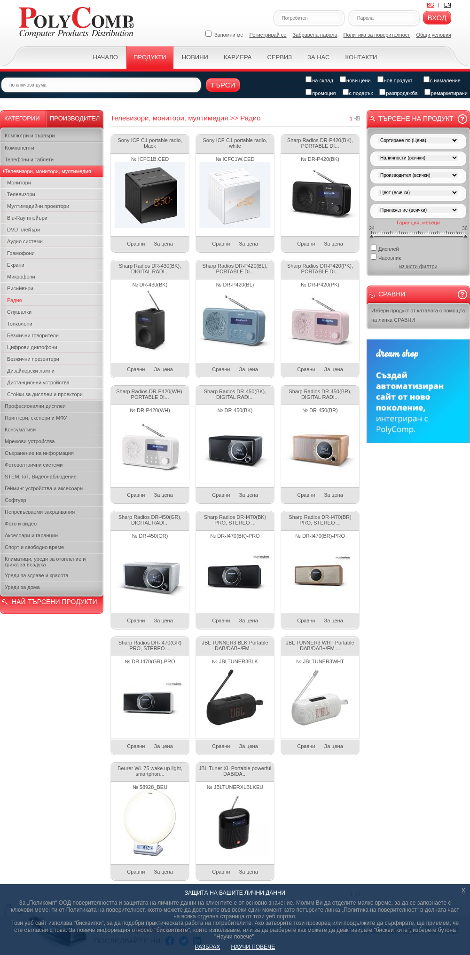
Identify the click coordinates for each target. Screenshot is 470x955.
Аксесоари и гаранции (31, 535)
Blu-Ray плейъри (27, 218)
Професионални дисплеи (35, 406)
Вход (437, 18)
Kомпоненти (19, 148)
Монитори (19, 182)
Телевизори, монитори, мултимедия (48, 171)
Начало (105, 57)
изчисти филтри (418, 266)
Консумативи (20, 429)
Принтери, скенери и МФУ (36, 418)
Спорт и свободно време (34, 547)
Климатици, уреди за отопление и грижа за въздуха (45, 561)
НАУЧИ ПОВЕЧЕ (253, 947)
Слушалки (19, 312)
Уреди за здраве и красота (36, 575)
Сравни (136, 244)
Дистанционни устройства (38, 382)
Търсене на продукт (416, 118)
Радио (14, 300)
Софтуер (15, 500)
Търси (223, 85)
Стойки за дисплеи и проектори (45, 394)
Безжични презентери (33, 359)
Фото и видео (21, 523)
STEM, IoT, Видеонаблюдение (41, 476)
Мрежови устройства (30, 441)
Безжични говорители (33, 335)
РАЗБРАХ (207, 947)
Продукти (149, 57)
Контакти (361, 57)
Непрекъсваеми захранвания (40, 512)
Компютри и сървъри (30, 135)
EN (447, 5)
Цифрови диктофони (32, 347)
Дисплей (385, 248)
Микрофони (21, 276)
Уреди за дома (22, 587)
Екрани (15, 265)
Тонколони (19, 323)
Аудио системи (25, 241)
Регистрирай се (268, 35)
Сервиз (279, 57)
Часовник (386, 257)
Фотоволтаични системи (34, 465)
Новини (195, 57)
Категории (22, 118)
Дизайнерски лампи (31, 371)
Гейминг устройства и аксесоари (44, 488)
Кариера (237, 57)
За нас (318, 57)
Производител (75, 118)
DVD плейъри (23, 229)
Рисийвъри (20, 288)
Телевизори (21, 194)
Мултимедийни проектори (38, 206)
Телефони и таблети (29, 159)
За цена (163, 244)
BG (430, 5)
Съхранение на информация (39, 453)
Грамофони (21, 253)
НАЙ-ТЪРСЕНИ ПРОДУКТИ (54, 601)
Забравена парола (315, 35)
